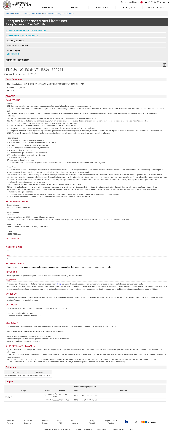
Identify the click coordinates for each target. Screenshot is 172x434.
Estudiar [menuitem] (75, 7)
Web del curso (13, 51)
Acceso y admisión (15, 40)
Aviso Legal (101, 429)
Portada (9, 13)
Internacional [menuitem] (102, 7)
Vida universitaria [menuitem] (156, 7)
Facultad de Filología (36, 30)
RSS (131, 429)
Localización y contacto (83, 429)
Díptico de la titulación (18, 60)
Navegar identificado (130, 2)
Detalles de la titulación (17, 46)
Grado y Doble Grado (32, 13)
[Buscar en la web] (168, 2)
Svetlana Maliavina (29, 35)
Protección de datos (117, 429)
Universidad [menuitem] (47, 7)
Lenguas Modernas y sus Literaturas (58, 13)
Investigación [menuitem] (129, 7)
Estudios (18, 13)
